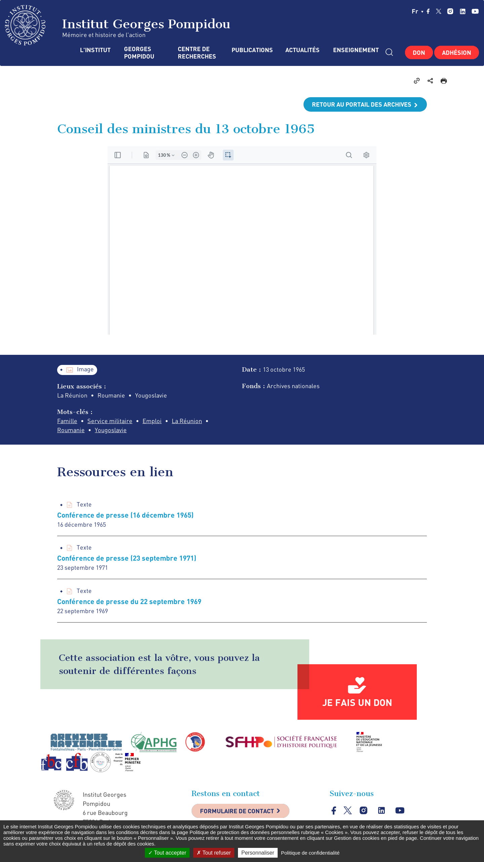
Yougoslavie (111, 430)
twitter (439, 11)
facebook (428, 11)
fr (418, 11)
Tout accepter (167, 853)
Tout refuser (214, 853)
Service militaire (109, 420)
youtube (475, 11)
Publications (252, 49)
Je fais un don (357, 702)
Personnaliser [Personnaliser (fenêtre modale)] (257, 853)
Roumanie (71, 430)
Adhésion (456, 52)
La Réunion (187, 420)
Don (419, 52)
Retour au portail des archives (361, 104)
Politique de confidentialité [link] (310, 853)
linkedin (463, 11)
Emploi (152, 420)
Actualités (302, 49)
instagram (450, 11)
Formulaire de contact (237, 811)
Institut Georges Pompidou (118, 25)
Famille (67, 420)
